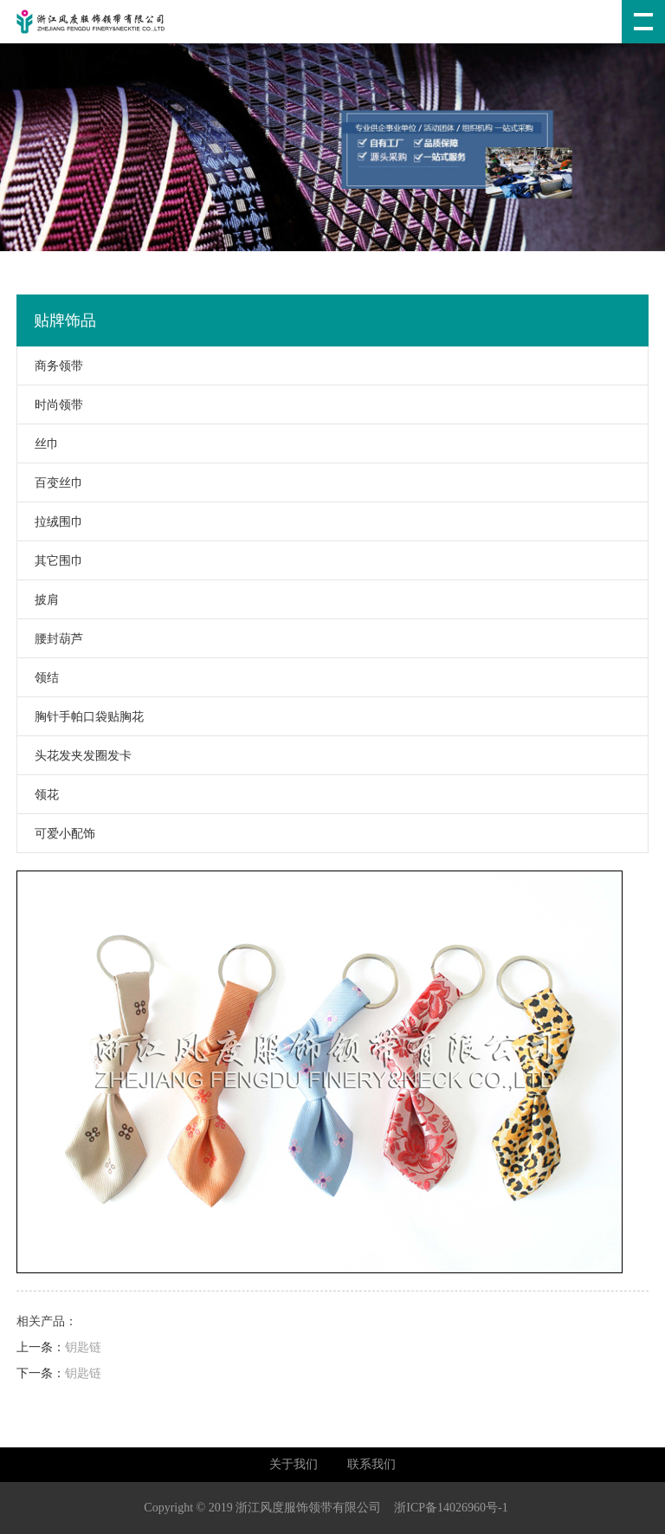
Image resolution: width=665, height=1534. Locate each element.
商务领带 (50, 365)
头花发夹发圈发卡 (74, 755)
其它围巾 (50, 560)
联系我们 (371, 1464)
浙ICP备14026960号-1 (450, 1507)
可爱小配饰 (56, 833)
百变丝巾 (50, 482)
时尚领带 (50, 404)
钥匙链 (83, 1347)
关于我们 (293, 1464)
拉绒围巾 (50, 521)
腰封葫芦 (50, 638)
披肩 (38, 599)
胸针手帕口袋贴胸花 (80, 716)
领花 (38, 794)
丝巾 (38, 443)
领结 (38, 677)
